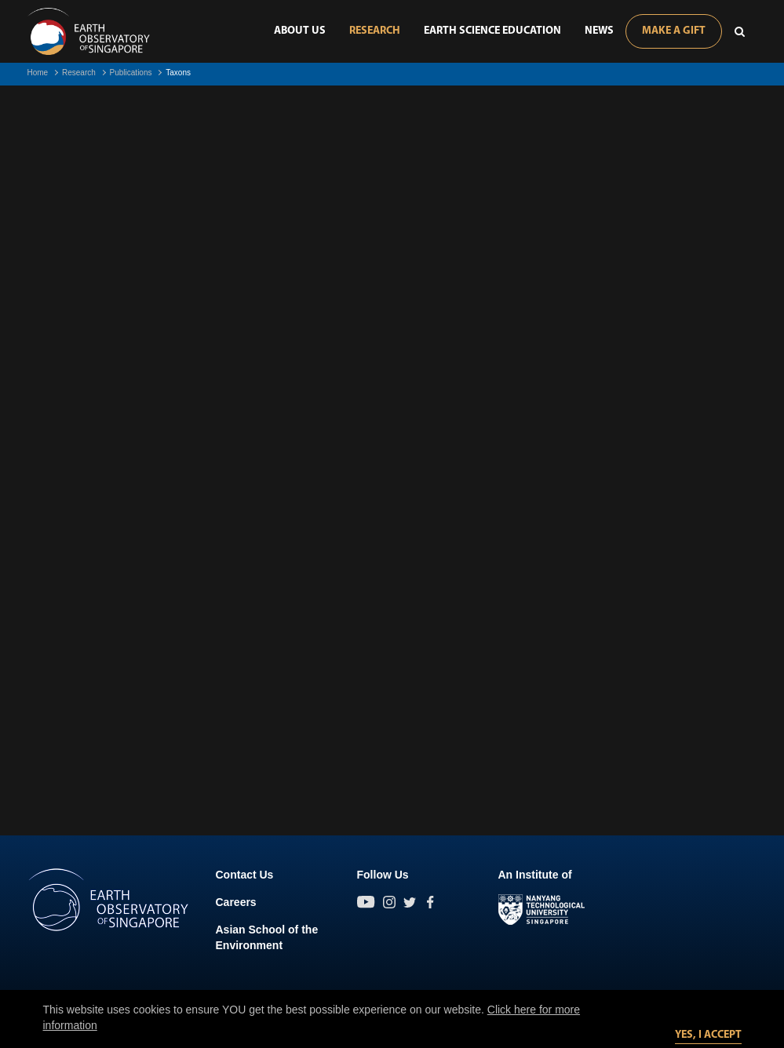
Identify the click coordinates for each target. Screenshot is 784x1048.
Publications (131, 72)
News (599, 31)
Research (374, 31)
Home (38, 72)
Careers (236, 902)
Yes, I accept (708, 1035)
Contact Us (245, 874)
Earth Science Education (492, 31)
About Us (300, 31)
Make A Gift (674, 31)
